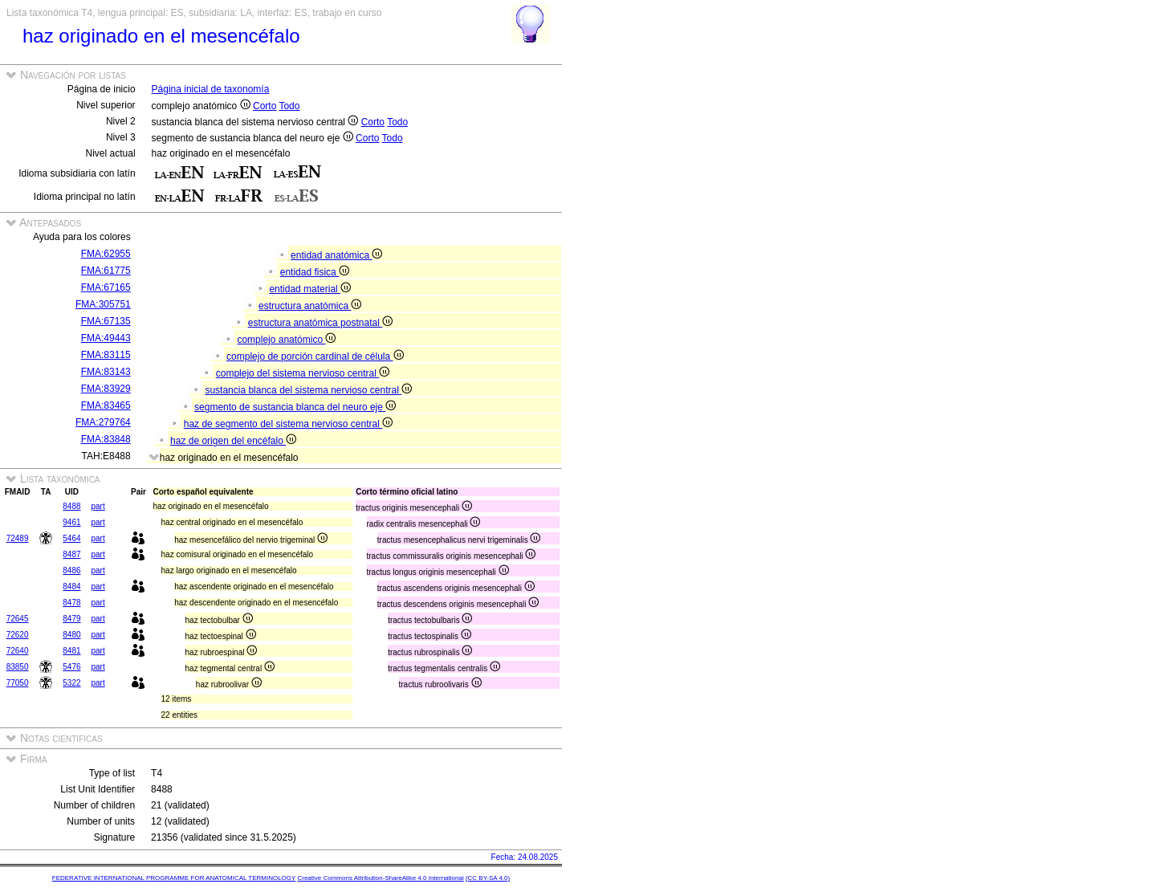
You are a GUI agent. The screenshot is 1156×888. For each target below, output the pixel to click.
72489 (17, 538)
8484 (71, 586)
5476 (71, 666)
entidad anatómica (336, 255)
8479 (71, 618)
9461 (71, 522)
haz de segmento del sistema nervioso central (288, 424)
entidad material (310, 289)
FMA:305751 (103, 304)
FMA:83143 (106, 371)
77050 (17, 682)
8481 (71, 650)
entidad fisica (314, 272)
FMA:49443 (106, 338)
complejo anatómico (286, 339)
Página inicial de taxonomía (211, 89)
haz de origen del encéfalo (233, 440)
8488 (71, 506)
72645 (17, 618)
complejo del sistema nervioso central (302, 373)
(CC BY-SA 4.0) (488, 878)
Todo (289, 106)
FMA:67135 (106, 321)
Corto (264, 106)
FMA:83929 (106, 388)
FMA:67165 (106, 287)
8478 (71, 602)
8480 (71, 634)
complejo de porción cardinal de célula (314, 356)
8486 (71, 570)
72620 (17, 634)
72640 (17, 650)
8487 (71, 554)
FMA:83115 (106, 354)
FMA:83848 (106, 439)
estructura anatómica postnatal (320, 322)
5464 (71, 538)
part (97, 506)
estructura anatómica (309, 306)
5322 (71, 682)
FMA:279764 (103, 422)
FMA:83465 (106, 405)
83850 (17, 666)
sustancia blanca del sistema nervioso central (308, 390)
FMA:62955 (106, 253)
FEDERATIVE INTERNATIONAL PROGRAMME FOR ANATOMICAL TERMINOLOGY (173, 878)
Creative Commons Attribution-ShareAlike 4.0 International (380, 878)
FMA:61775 (106, 270)
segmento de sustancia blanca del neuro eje (295, 407)
